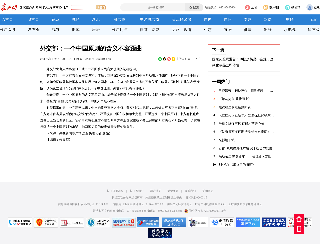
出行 (268, 30)
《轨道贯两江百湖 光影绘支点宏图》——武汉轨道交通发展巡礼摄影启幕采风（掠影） (247, 132)
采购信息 (207, 190)
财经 (290, 19)
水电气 (290, 30)
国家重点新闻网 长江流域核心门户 (43, 7)
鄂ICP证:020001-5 (196, 197)
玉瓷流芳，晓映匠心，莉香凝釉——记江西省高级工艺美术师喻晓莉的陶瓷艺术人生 (247, 90)
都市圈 (120, 19)
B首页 (34, 19)
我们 (314, 19)
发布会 (34, 30)
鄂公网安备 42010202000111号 (205, 210)
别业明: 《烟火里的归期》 (237, 164)
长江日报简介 (115, 190)
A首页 (8, 19)
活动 (156, 30)
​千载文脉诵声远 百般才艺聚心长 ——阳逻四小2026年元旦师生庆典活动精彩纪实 (247, 123)
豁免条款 (173, 190)
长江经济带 (182, 19)
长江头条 (8, 30)
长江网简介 (137, 190)
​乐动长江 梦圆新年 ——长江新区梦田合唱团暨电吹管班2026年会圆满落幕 (247, 156)
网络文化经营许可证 (179, 204)
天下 (57, 59)
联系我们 (190, 190)
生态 (208, 30)
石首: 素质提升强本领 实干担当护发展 (245, 148)
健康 (248, 30)
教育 (188, 30)
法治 (96, 30)
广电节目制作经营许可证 (210, 204)
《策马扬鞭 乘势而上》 (235, 99)
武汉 (56, 19)
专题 (248, 19)
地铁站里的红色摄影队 (235, 107)
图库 (76, 30)
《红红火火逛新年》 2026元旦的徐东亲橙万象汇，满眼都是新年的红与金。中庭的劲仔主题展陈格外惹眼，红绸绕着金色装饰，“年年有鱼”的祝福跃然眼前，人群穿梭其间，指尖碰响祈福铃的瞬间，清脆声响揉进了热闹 (247, 115)
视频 (56, 30)
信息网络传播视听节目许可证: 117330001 (83, 204)
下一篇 (218, 50)
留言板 (314, 30)
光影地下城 (227, 140)
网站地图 (155, 190)
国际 (228, 19)
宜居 (228, 30)
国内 (208, 19)
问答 (144, 30)
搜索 (196, 7)
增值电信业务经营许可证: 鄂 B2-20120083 (138, 204)
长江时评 (120, 30)
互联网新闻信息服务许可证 (245, 204)
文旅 (176, 30)
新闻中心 (45, 59)
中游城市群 (150, 19)
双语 (268, 19)
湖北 (96, 19)
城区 (76, 19)
